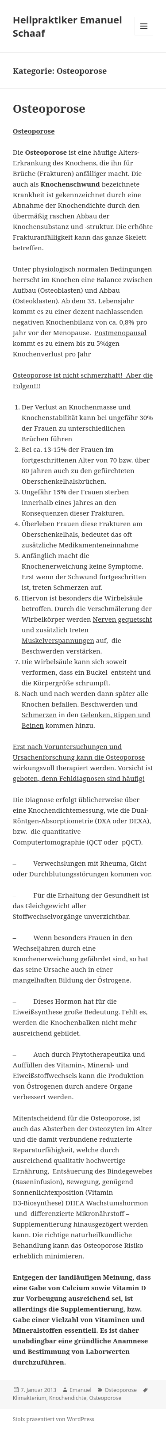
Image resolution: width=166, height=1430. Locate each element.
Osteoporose (49, 108)
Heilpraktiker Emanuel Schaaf (67, 26)
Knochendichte (67, 1398)
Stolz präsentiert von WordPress (53, 1419)
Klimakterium (29, 1398)
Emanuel (80, 1390)
